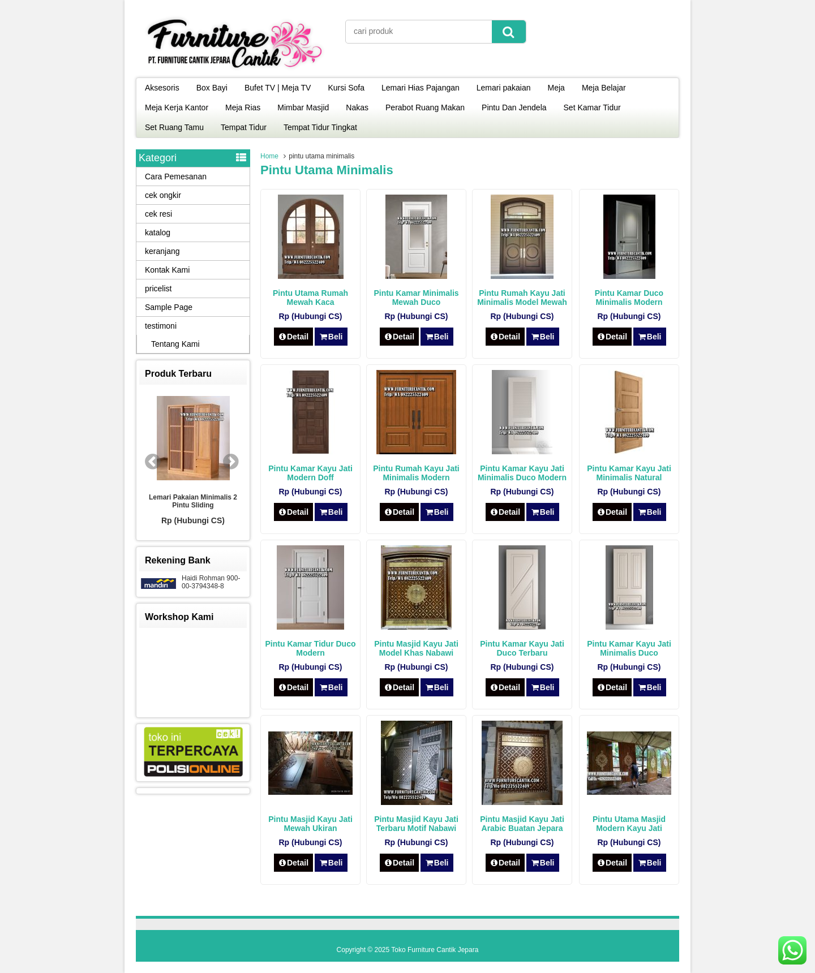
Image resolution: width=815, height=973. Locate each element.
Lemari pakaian (504, 87)
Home (269, 156)
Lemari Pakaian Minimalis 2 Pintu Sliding (193, 501)
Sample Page (168, 307)
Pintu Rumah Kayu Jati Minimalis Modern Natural (416, 477)
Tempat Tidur (244, 127)
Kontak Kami (167, 269)
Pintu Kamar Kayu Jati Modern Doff (310, 473)
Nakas (357, 107)
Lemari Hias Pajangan (420, 87)
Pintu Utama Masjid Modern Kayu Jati (629, 824)
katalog (157, 232)
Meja (556, 87)
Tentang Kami (175, 343)
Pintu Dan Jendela (514, 107)
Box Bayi (212, 87)
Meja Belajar (604, 87)
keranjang (162, 251)
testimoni (161, 325)
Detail (293, 336)
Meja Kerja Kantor (176, 107)
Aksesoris (162, 87)
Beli (330, 336)
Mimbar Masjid (303, 107)
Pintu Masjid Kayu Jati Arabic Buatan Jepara (522, 824)
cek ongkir (163, 195)
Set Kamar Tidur (592, 107)
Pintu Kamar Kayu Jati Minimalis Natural (629, 473)
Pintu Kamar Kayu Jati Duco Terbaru (522, 648)
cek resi (158, 213)
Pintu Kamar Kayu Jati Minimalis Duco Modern (522, 473)
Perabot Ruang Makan (425, 107)
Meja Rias (242, 107)
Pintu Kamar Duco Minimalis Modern (629, 298)
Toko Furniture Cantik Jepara (434, 950)
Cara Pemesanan (176, 176)
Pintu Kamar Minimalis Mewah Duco (416, 298)
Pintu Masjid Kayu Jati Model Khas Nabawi (416, 648)
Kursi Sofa (346, 87)
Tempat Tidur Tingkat (320, 127)
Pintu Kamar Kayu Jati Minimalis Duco (629, 648)
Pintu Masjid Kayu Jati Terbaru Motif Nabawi (416, 824)
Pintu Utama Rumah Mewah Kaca (310, 298)
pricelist (158, 288)
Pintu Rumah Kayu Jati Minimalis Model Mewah (522, 298)
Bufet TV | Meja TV (277, 87)
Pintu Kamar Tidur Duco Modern (310, 648)
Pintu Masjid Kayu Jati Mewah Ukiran (310, 824)
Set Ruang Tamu (174, 127)
